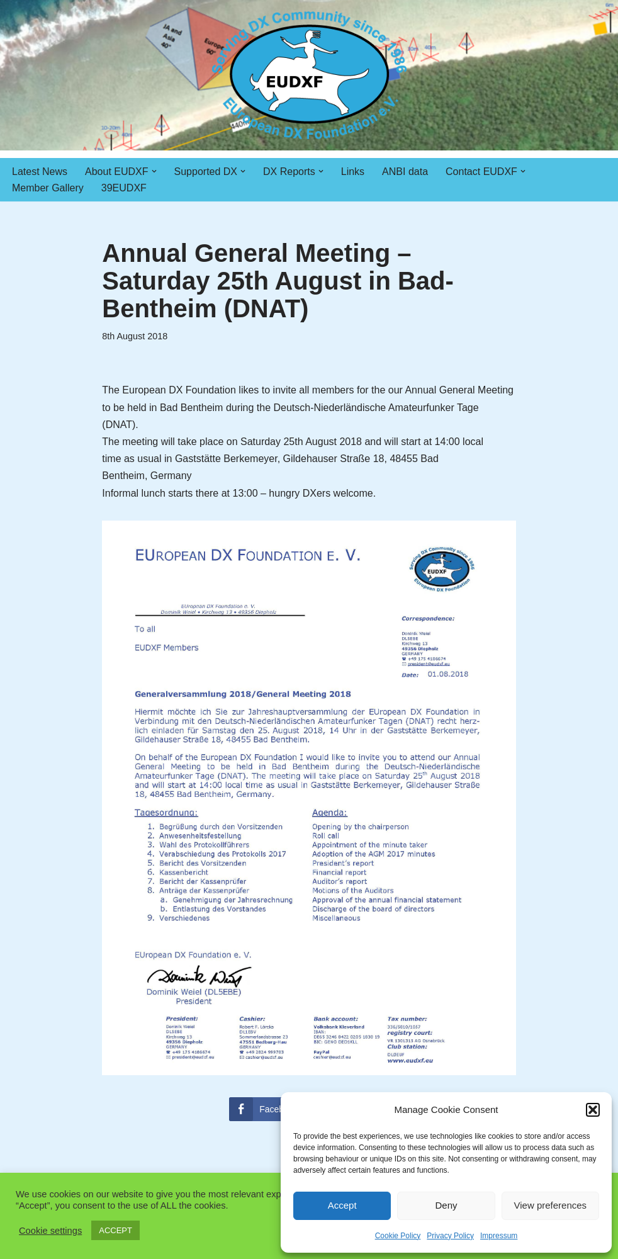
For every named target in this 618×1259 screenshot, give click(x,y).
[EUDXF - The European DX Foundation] (309, 75)
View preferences (550, 1205)
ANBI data (405, 171)
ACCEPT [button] (115, 1230)
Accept (342, 1205)
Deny (446, 1205)
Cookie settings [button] (50, 1231)
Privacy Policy (450, 1235)
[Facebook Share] (268, 1109)
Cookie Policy (398, 1235)
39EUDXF (124, 188)
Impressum (498, 1235)
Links (352, 171)
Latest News (39, 171)
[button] (593, 1110)
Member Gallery (48, 188)
